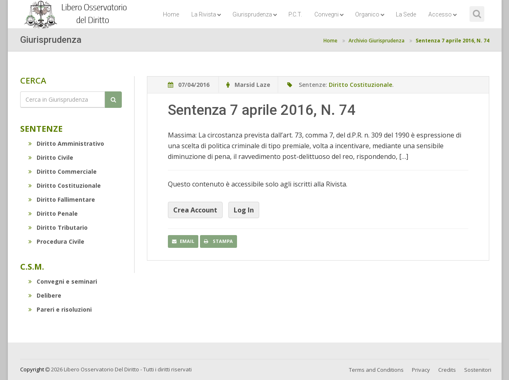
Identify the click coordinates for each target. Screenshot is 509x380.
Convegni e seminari (62, 281)
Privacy (421, 369)
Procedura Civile (56, 241)
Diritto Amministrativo (66, 143)
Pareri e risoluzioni (60, 309)
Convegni (329, 14)
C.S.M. (32, 266)
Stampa (218, 241)
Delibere (44, 295)
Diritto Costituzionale (64, 185)
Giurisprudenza (254, 14)
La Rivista (206, 14)
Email (183, 241)
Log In (244, 209)
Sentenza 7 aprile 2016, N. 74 (452, 40)
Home (171, 14)
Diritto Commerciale (62, 171)
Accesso (442, 14)
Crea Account (195, 209)
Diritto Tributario (58, 227)
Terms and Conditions (376, 369)
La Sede (406, 14)
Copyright (32, 369)
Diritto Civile (50, 157)
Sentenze (41, 128)
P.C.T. (295, 14)
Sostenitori (477, 369)
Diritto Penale (53, 213)
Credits (447, 369)
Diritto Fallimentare (61, 199)
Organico (370, 14)
